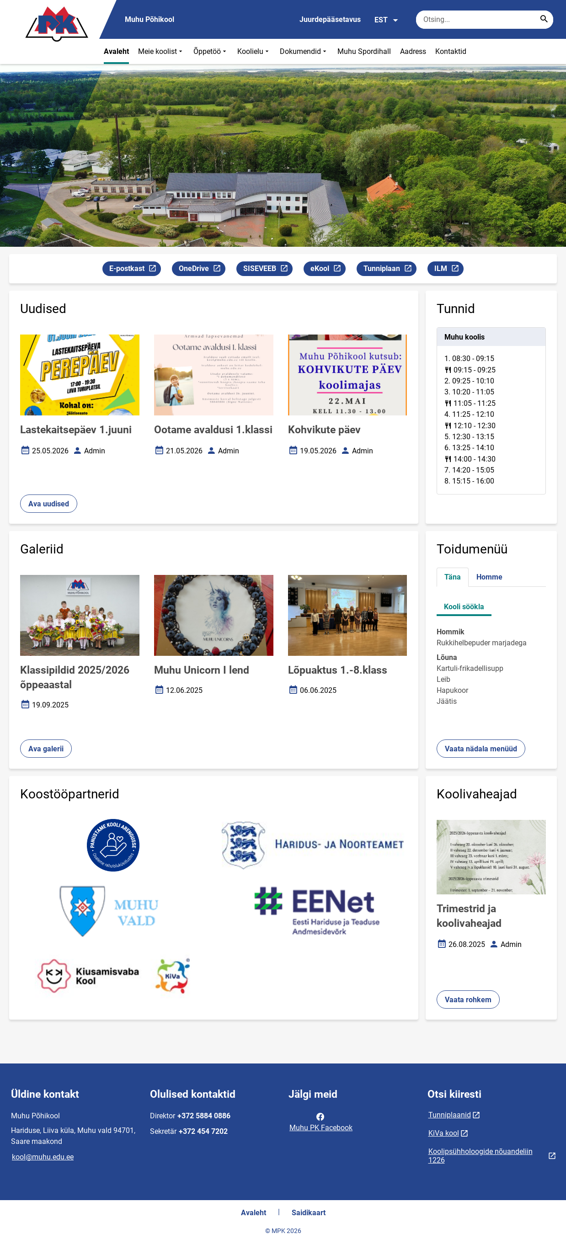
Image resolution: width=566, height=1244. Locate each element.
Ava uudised (48, 504)
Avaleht (116, 51)
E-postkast (135, 270)
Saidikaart (309, 1212)
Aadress (413, 51)
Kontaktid (450, 51)
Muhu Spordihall (364, 51)
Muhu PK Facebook (320, 1121)
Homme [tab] (489, 577)
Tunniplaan (389, 270)
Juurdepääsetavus (330, 19)
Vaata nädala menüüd (481, 748)
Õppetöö (210, 51)
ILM (449, 270)
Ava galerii (46, 748)
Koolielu (254, 51)
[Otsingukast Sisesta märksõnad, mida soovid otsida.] (484, 20)
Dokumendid (304, 51)
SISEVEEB (268, 270)
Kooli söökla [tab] (464, 606)
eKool (328, 270)
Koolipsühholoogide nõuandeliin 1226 (480, 1155)
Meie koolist (161, 51)
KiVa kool (443, 1133)
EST (386, 20)
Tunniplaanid (449, 1115)
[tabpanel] (491, 410)
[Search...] (544, 19)
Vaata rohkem (468, 999)
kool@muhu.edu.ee (43, 1157)
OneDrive (201, 270)
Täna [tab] (452, 577)
